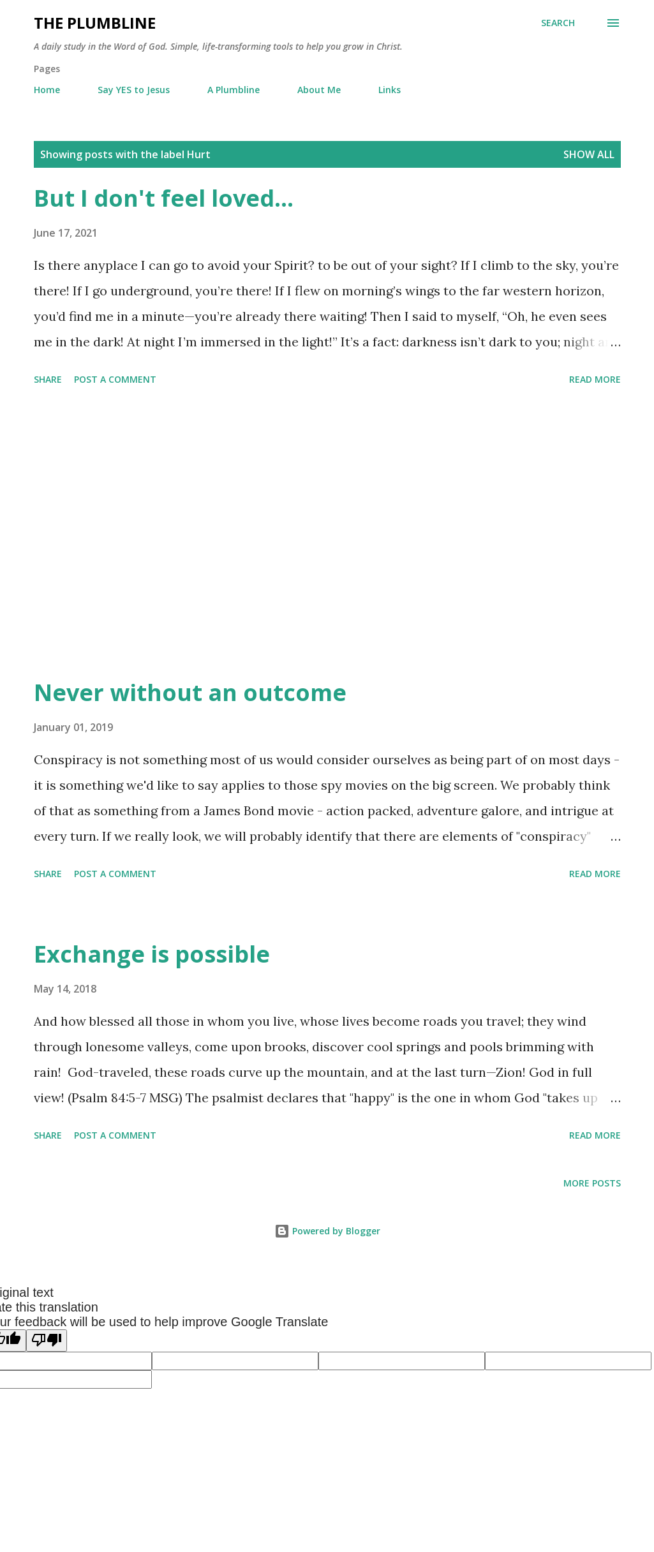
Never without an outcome (190, 692)
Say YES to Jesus (134, 90)
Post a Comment (115, 379)
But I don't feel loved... (164, 198)
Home (47, 90)
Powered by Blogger (327, 1231)
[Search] (558, 23)
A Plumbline (233, 90)
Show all (588, 154)
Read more (595, 379)
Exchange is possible (152, 954)
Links (389, 90)
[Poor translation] (46, 1340)
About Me (319, 90)
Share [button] (48, 379)
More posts (592, 1183)
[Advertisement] (327, 534)
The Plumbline (95, 22)
